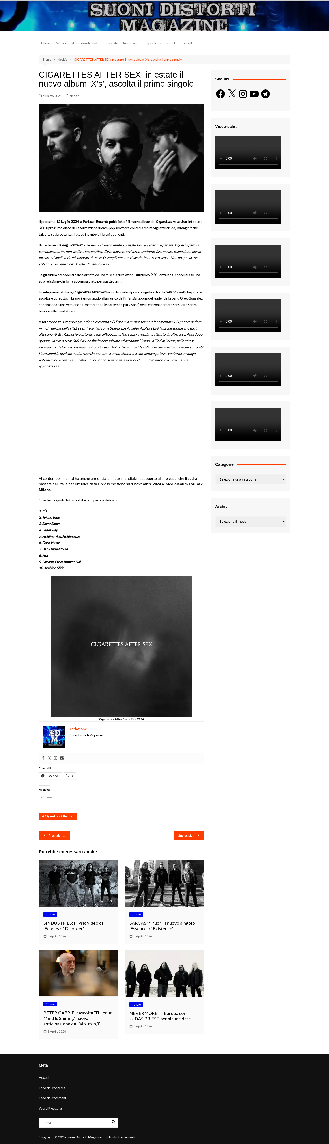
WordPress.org (50, 1108)
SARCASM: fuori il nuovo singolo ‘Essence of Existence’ (162, 925)
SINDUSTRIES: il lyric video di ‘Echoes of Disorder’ (73, 925)
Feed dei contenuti (52, 1088)
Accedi (44, 1077)
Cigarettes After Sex (59, 816)
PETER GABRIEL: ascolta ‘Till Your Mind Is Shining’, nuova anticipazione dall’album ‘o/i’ (77, 1018)
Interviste (110, 43)
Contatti (186, 43)
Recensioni (131, 43)
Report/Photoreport (159, 43)
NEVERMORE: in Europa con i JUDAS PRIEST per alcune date (160, 1015)
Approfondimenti (85, 43)
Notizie (61, 43)
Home (45, 43)
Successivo (189, 835)
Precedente (54, 835)
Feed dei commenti (53, 1098)
